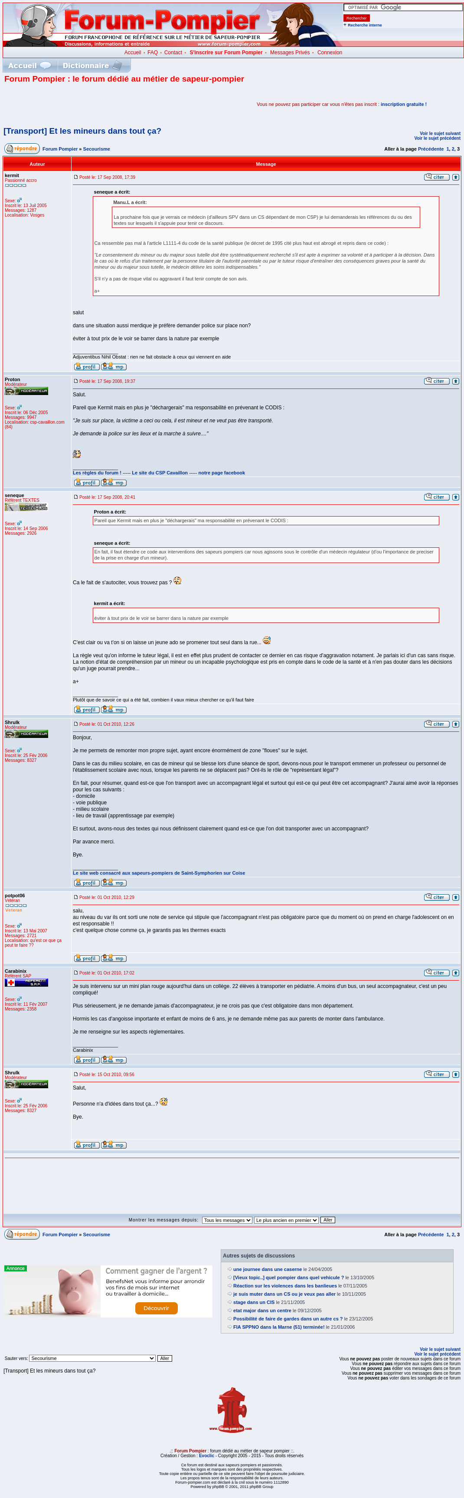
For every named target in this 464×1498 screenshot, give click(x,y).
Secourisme (96, 148)
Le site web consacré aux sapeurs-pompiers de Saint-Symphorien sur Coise (159, 873)
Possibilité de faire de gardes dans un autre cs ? (288, 1318)
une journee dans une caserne (267, 1269)
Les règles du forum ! (97, 472)
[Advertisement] (105, 104)
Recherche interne (365, 25)
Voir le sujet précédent (437, 138)
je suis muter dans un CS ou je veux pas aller (284, 1294)
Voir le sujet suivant (440, 133)
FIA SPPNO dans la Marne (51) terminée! (278, 1327)
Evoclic (206, 1455)
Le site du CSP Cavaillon (160, 472)
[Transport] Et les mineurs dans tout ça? (82, 130)
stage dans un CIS (253, 1302)
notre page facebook (222, 472)
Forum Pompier (60, 148)
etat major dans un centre (262, 1310)
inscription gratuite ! (404, 104)
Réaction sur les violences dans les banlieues (285, 1285)
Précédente (431, 148)
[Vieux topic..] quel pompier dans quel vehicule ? (288, 1277)
